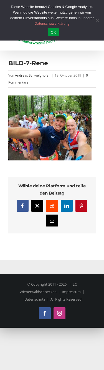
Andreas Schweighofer (32, 75)
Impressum (71, 291)
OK (53, 32)
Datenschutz (34, 299)
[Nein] (97, 20)
